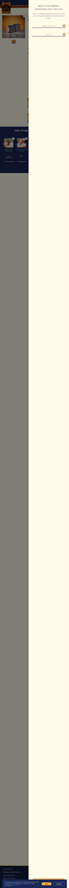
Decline (58, 886)
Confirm (48, 881)
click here (16, 887)
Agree (46, 886)
